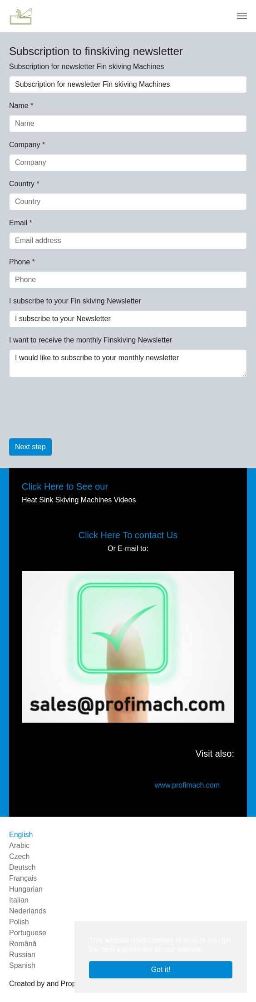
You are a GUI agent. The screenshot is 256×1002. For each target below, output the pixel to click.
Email (20, 223)
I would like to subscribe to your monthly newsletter (128, 363)
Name (21, 105)
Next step (30, 447)
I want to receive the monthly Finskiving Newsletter (90, 340)
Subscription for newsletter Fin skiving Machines (86, 66)
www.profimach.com (187, 785)
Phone (22, 262)
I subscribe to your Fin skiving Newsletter (75, 301)
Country (24, 184)
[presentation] (78, 413)
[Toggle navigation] (242, 16)
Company (27, 145)
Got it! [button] (161, 969)
